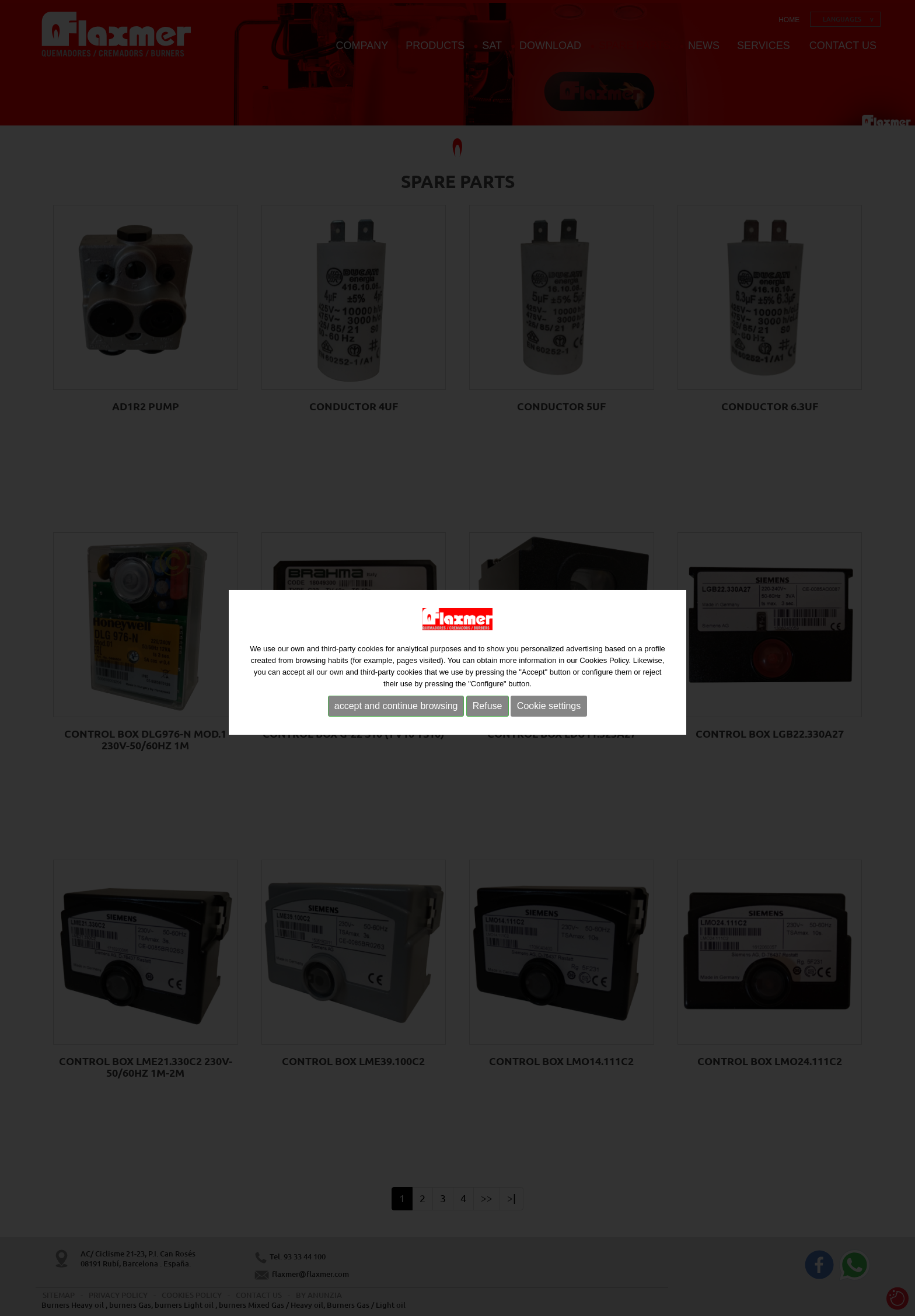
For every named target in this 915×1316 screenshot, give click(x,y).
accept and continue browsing (396, 709)
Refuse (487, 709)
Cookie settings (549, 709)
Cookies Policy (603, 663)
